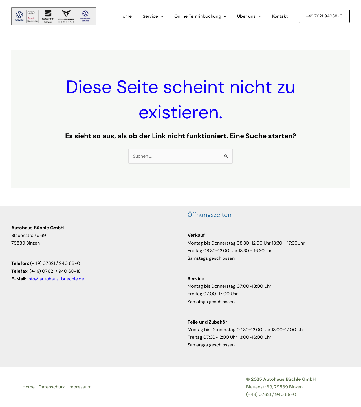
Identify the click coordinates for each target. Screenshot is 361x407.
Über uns (252, 16)
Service (159, 16)
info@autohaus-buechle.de (55, 279)
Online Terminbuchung (205, 16)
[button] (324, 16)
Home (134, 16)
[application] (167, 16)
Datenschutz (52, 387)
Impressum (80, 387)
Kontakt (281, 16)
